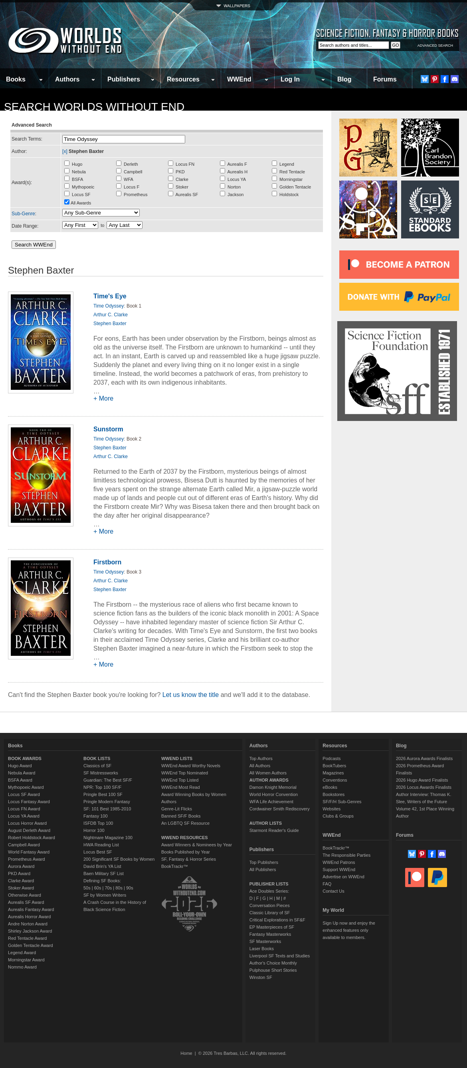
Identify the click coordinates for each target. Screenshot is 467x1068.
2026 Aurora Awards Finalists (424, 758)
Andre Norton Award (27, 923)
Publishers (123, 79)
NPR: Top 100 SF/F (102, 787)
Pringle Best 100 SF (103, 794)
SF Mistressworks (100, 772)
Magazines (333, 772)
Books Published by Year (185, 852)
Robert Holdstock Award (31, 837)
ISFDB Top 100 (98, 823)
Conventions (335, 780)
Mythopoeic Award (26, 787)
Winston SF (260, 977)
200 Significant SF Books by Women (118, 859)
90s (129, 887)
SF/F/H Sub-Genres (342, 801)
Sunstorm (108, 429)
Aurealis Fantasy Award (31, 909)
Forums (385, 79)
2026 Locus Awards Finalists (423, 787)
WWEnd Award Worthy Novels (190, 765)
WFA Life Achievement (271, 801)
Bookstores (333, 794)
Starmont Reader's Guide (274, 830)
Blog (344, 79)
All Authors (260, 765)
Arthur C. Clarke (110, 315)
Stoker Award (21, 887)
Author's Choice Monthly (273, 963)
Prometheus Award (26, 859)
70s (108, 887)
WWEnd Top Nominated (184, 772)
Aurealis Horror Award (29, 916)
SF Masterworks (265, 941)
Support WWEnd (339, 869)
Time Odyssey (108, 306)
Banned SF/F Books (180, 816)
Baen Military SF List (103, 873)
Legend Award (22, 952)
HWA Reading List (101, 844)
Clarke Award (21, 880)
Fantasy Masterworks (270, 934)
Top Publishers (263, 862)
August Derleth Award (29, 830)
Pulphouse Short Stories (273, 970)
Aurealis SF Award (26, 902)
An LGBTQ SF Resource (185, 823)
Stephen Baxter (110, 323)
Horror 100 (94, 830)
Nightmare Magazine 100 (108, 837)
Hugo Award (20, 765)
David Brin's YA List (102, 866)
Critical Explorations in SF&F (277, 919)
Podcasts (331, 758)
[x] (64, 151)
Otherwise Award (24, 895)
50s (87, 887)
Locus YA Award (24, 816)
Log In (290, 79)
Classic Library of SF (269, 912)
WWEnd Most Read (180, 787)
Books (16, 79)
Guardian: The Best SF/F (107, 780)
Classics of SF (97, 765)
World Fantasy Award (28, 852)
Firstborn (107, 562)
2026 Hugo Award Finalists (422, 780)
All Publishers (262, 869)
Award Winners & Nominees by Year (196, 844)
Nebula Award (21, 772)
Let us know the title (190, 694)
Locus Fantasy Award (29, 801)
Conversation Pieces (269, 905)
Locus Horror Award (27, 823)
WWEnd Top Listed (179, 780)
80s (119, 887)
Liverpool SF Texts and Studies (279, 955)
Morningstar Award (26, 959)
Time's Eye (110, 296)
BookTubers (334, 765)
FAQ (327, 883)
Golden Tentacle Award (30, 945)
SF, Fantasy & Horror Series (188, 859)
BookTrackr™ (174, 866)
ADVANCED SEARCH (435, 46)
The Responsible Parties (346, 855)
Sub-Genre (23, 213)
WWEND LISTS (176, 758)
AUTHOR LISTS (265, 823)
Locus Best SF (97, 852)
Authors (67, 79)
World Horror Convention (273, 794)
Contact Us (333, 891)
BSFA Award (20, 780)
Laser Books (261, 948)
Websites (331, 808)
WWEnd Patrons (339, 862)
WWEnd (239, 79)
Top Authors (261, 758)
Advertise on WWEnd (343, 876)
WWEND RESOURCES (184, 837)
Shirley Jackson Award (30, 931)
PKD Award (19, 873)
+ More (103, 398)
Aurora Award (21, 866)
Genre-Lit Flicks (176, 808)
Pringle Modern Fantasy (106, 801)
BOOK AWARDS (25, 758)
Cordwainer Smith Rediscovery (279, 808)
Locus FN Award (24, 808)
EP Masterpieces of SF (271, 927)
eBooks (330, 787)
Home (186, 1053)
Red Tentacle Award (27, 938)
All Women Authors (268, 772)
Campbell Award (24, 844)
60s (97, 887)
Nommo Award (22, 967)
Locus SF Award (24, 794)
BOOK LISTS (96, 758)
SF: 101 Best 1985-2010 (107, 808)
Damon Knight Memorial (273, 787)
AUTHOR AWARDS (269, 780)
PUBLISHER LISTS (269, 883)
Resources (183, 79)
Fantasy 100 (95, 816)
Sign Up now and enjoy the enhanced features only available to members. (349, 930)
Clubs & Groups (338, 816)
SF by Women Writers (104, 895)
